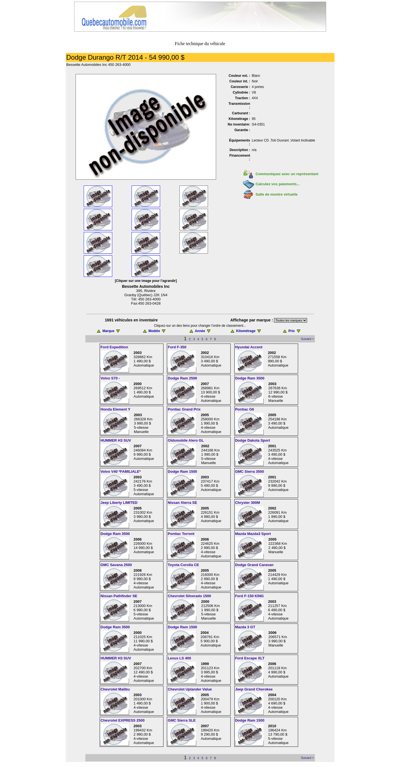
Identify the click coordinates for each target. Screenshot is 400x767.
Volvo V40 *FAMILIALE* (120, 471)
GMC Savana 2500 (116, 565)
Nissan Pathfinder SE (118, 596)
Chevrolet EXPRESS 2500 (122, 720)
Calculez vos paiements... (278, 184)
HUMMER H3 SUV (115, 440)
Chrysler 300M (247, 502)
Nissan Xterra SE (182, 502)
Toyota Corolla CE (183, 565)
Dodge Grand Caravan (254, 565)
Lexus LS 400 (179, 658)
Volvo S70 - (110, 378)
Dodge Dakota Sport (252, 440)
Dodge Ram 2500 (182, 378)
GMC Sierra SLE (182, 720)
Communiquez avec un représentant (287, 174)
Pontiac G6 (244, 409)
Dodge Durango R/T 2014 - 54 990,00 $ (125, 57)
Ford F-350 (177, 347)
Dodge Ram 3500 (250, 378)
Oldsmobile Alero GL (186, 440)
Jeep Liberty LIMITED (118, 502)
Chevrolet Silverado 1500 (189, 596)
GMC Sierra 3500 (249, 471)
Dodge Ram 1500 (182, 471)
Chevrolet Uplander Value (190, 689)
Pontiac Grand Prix (184, 409)
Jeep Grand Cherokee (254, 689)
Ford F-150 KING (249, 596)
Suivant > (307, 338)
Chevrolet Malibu (115, 689)
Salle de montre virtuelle (277, 194)
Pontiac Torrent (181, 534)
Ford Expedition (114, 347)
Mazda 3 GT (245, 627)
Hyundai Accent (249, 347)
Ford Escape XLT (250, 658)
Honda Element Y (115, 409)
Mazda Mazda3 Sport (253, 534)
